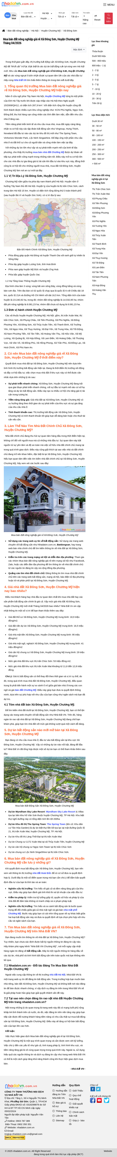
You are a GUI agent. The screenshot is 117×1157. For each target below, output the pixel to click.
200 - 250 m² (98, 149)
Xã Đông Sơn (98, 208)
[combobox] (28, 16)
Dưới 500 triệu (99, 56)
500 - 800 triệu (99, 61)
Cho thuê (14, 16)
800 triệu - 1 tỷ (99, 65)
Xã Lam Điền (98, 267)
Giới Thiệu (76, 1090)
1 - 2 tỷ (95, 70)
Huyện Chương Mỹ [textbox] (47, 18)
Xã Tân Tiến (98, 272)
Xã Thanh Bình (99, 244)
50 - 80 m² (97, 130)
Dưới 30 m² (97, 121)
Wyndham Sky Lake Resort (60, 811)
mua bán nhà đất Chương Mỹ (48, 152)
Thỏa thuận (97, 51)
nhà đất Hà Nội (58, 974)
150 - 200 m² (98, 145)
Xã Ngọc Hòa (98, 230)
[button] (104, 4)
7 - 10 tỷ (96, 89)
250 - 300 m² (98, 154)
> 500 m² (96, 163)
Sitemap (58, 1120)
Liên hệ (57, 1115)
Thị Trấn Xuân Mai (101, 194)
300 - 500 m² (98, 159)
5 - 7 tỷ (95, 84)
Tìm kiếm (108, 18)
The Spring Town (56, 824)
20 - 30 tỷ (96, 98)
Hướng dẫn (58, 1085)
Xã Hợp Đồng (98, 285)
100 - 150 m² (98, 140)
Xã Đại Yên (97, 253)
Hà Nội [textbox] (45, 13)
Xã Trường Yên (99, 226)
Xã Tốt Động (98, 263)
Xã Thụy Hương (100, 258)
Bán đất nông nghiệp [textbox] (29, 16)
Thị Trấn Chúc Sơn (101, 189)
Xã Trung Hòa (98, 248)
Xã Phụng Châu (99, 198)
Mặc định (78, 49)
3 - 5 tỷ (95, 79)
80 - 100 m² (97, 135)
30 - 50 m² (97, 126)
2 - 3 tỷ (95, 75)
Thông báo (59, 1111)
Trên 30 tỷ (97, 103)
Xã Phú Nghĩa (98, 221)
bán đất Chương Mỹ (25, 690)
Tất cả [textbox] (61, 16)
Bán (7, 15)
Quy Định (74, 1085)
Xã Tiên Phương (100, 203)
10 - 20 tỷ (96, 94)
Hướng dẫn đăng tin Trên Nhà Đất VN (59, 1094)
